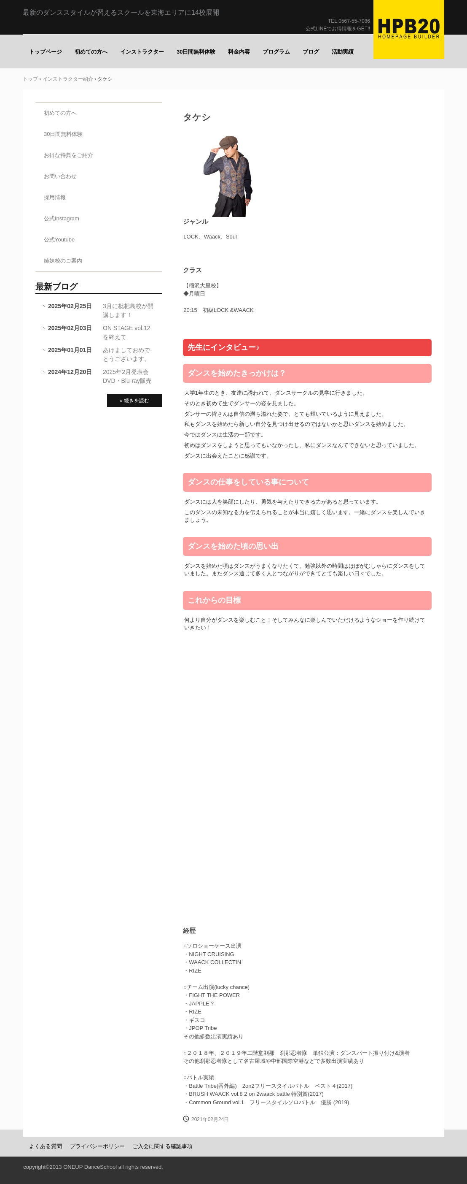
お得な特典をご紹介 (68, 155)
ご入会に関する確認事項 (162, 1146)
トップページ (45, 52)
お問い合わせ (60, 176)
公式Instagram (61, 218)
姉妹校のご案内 (63, 260)
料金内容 (239, 52)
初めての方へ (91, 52)
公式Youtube (59, 239)
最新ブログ (56, 286)
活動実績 (343, 52)
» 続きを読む (134, 401)
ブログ (311, 52)
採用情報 (55, 197)
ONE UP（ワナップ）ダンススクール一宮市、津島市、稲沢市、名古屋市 (408, 29)
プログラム (276, 52)
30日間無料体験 (196, 52)
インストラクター (142, 52)
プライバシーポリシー (97, 1146)
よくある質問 (45, 1146)
